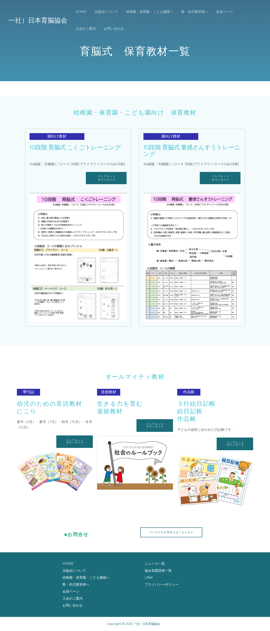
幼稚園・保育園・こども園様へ (146, 12)
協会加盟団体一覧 (158, 571)
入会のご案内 (245, 12)
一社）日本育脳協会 (37, 20)
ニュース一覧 (155, 564)
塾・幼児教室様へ (190, 12)
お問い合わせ (85, 29)
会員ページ (219, 12)
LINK (149, 578)
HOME (80, 12)
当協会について (104, 12)
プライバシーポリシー (161, 584)
